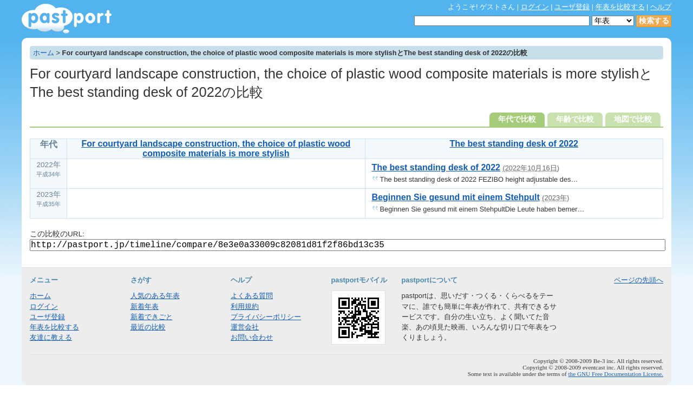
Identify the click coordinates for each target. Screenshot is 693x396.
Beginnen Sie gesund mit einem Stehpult (456, 197)
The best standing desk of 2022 (514, 143)
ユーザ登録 (572, 7)
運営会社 (245, 327)
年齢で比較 (575, 119)
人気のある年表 (155, 296)
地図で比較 (633, 119)
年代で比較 (517, 119)
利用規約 (245, 306)
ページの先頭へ (638, 280)
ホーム (43, 53)
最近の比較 (148, 327)
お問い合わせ (252, 337)
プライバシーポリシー (266, 317)
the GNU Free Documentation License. (615, 374)
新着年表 (144, 306)
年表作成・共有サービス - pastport (67, 19)
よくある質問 (252, 296)
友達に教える (51, 337)
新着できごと (151, 317)
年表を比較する (620, 7)
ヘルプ (660, 7)
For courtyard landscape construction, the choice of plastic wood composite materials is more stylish (215, 148)
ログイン (535, 7)
